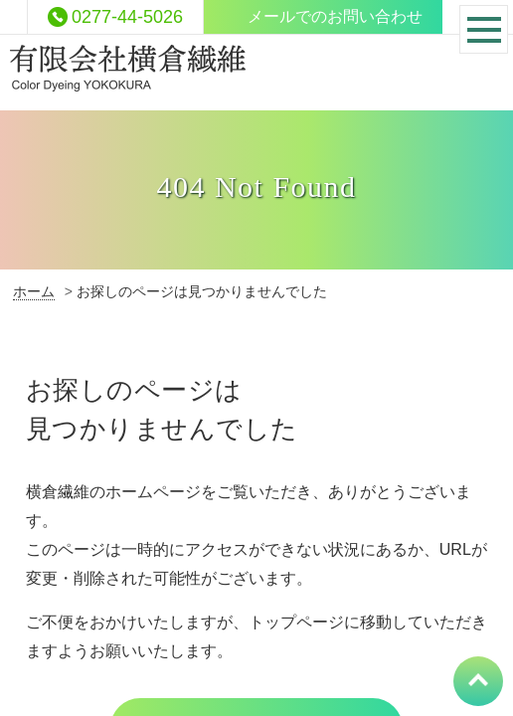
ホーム (34, 291)
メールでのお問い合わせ (335, 16)
